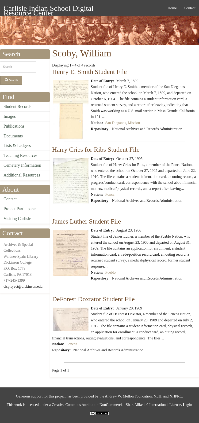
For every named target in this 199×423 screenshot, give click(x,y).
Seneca (72, 344)
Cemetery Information (22, 165)
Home (172, 8)
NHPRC (176, 396)
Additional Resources (22, 175)
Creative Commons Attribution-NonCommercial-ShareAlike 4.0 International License (116, 405)
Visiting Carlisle (17, 218)
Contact (189, 8)
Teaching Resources (20, 155)
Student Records (17, 106)
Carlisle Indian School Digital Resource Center (48, 9)
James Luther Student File (86, 221)
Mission (134, 123)
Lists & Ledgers (17, 145)
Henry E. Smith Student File (89, 71)
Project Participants (20, 208)
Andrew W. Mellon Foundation (128, 396)
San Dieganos (115, 123)
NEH (157, 396)
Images (10, 116)
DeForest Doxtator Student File (93, 299)
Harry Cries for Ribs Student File (96, 149)
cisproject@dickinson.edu (23, 286)
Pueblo (110, 272)
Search (11, 80)
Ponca (110, 194)
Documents (13, 136)
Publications (14, 126)
